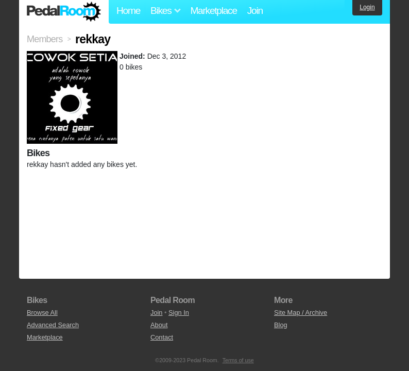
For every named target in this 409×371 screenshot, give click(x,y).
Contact (161, 337)
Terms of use (238, 360)
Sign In (178, 312)
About (158, 325)
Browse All (42, 312)
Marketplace (213, 10)
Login (367, 7)
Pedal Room (64, 12)
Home (128, 10)
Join (255, 10)
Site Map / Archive (300, 312)
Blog (280, 325)
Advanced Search (53, 325)
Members (44, 39)
